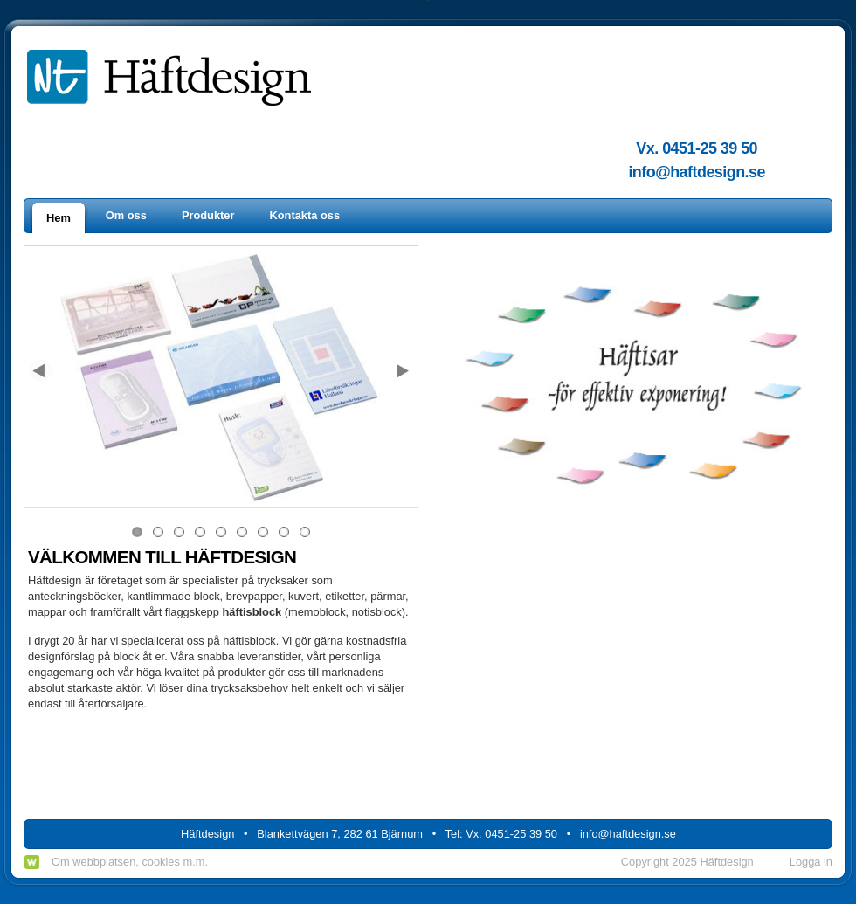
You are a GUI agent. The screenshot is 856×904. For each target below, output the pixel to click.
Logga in (811, 861)
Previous (41, 372)
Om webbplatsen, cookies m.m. (130, 861)
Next (400, 372)
